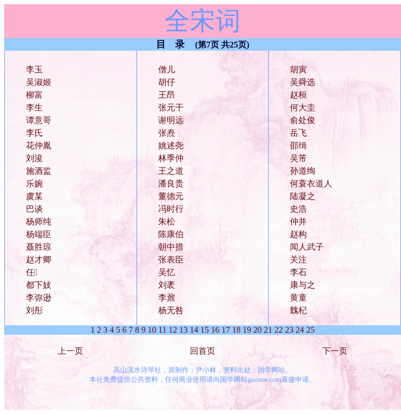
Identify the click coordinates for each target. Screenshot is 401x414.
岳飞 (298, 132)
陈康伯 (171, 234)
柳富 (34, 94)
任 (32, 272)
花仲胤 (38, 145)
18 (236, 329)
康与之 (302, 284)
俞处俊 (302, 120)
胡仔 (166, 82)
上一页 (70, 350)
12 (173, 329)
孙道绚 (302, 170)
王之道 (171, 170)
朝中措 (171, 246)
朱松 (166, 221)
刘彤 (34, 310)
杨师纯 (38, 221)
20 (257, 329)
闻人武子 (307, 246)
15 (204, 329)
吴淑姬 (38, 82)
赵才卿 (38, 259)
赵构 (298, 234)
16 (215, 329)
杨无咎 (171, 310)
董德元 (171, 196)
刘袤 (166, 284)
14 (194, 329)
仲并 (298, 221)
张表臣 (171, 259)
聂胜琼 (38, 246)
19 (247, 329)
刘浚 (34, 158)
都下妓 (38, 284)
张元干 (171, 107)
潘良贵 (171, 183)
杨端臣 (38, 234)
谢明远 (171, 120)
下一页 (335, 350)
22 (279, 329)
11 (162, 329)
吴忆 (166, 272)
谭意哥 (38, 120)
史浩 (298, 208)
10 (152, 329)
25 (310, 329)
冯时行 (171, 208)
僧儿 (166, 69)
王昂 (166, 94)
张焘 (166, 132)
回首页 (202, 350)
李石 (298, 272)
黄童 (298, 297)
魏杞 (298, 310)
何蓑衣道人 (311, 183)
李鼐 (166, 297)
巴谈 (34, 208)
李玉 (34, 69)
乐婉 (34, 183)
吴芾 (298, 158)
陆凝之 (302, 196)
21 (268, 329)
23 (289, 329)
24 (300, 329)
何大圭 (302, 107)
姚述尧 (171, 145)
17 (226, 329)
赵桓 (298, 94)
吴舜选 (302, 82)
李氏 (34, 132)
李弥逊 (38, 297)
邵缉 (298, 145)
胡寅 (298, 69)
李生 (34, 107)
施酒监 (38, 170)
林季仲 (171, 158)
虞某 (34, 196)
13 (183, 329)
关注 (298, 259)
